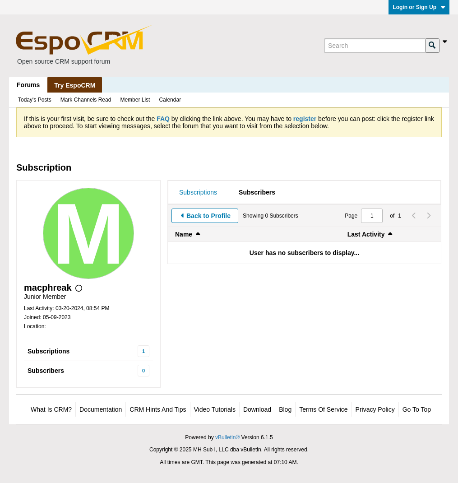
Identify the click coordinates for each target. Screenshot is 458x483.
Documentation (100, 409)
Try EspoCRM (74, 85)
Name (183, 234)
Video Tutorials (215, 409)
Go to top (416, 409)
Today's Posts (34, 100)
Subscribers (46, 370)
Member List (135, 100)
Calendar (170, 100)
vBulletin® (227, 437)
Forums (28, 84)
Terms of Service (323, 409)
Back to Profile (208, 215)
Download (257, 409)
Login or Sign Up (419, 7)
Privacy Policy (375, 409)
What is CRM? (51, 409)
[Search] (374, 45)
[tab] (198, 192)
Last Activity (366, 234)
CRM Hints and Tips (158, 409)
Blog (285, 409)
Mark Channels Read (85, 100)
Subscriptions (48, 351)
